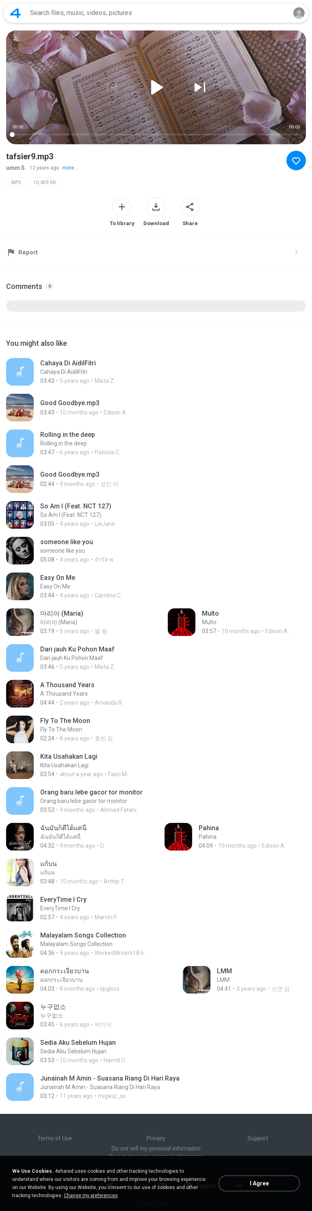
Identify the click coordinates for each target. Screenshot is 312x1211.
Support (257, 1138)
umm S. (16, 168)
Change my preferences (91, 1195)
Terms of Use (54, 1138)
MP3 (16, 182)
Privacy (156, 1138)
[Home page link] (15, 13)
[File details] (88, 372)
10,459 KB (44, 182)
